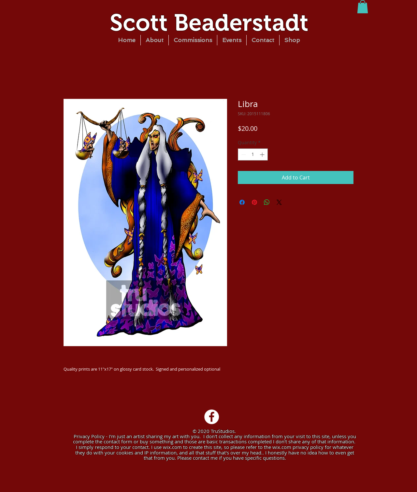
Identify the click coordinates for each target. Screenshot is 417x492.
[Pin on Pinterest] (254, 202)
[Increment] (263, 154)
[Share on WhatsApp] (267, 202)
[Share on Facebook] (242, 202)
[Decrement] (243, 154)
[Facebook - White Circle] (211, 416)
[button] (362, 6)
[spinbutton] (253, 154)
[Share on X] (279, 202)
